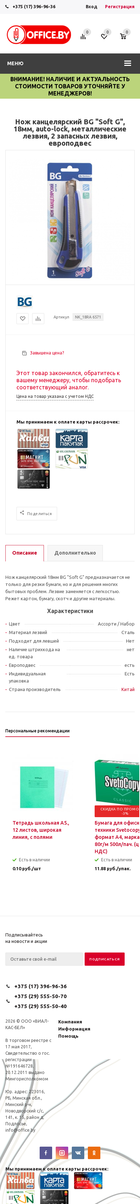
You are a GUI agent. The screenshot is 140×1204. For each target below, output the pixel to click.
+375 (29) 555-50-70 (40, 996)
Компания (70, 1021)
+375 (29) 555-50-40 (40, 1006)
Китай (128, 689)
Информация (74, 1028)
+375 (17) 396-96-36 (33, 6)
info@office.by (20, 1130)
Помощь (68, 1035)
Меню (15, 63)
